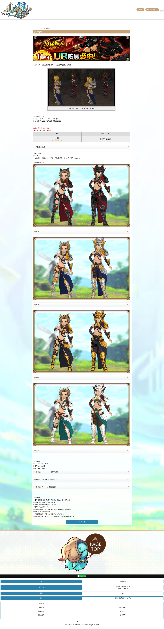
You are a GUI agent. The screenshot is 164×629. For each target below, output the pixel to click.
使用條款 (41, 607)
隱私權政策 (41, 611)
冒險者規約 (41, 615)
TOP (122, 603)
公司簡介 (122, 615)
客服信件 (122, 611)
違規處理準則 (122, 607)
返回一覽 (82, 522)
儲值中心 (140, 9)
